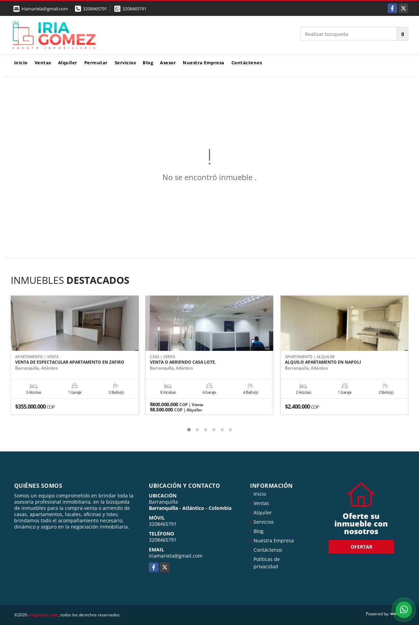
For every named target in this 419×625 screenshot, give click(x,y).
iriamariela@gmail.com (175, 555)
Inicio (21, 62)
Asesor (168, 62)
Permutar (96, 62)
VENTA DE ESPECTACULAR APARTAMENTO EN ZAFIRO (69, 363)
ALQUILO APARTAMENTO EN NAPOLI (323, 363)
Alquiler (67, 62)
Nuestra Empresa (204, 62)
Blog (148, 62)
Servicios (125, 62)
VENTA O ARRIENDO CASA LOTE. (183, 363)
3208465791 (95, 9)
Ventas (43, 62)
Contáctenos (246, 62)
